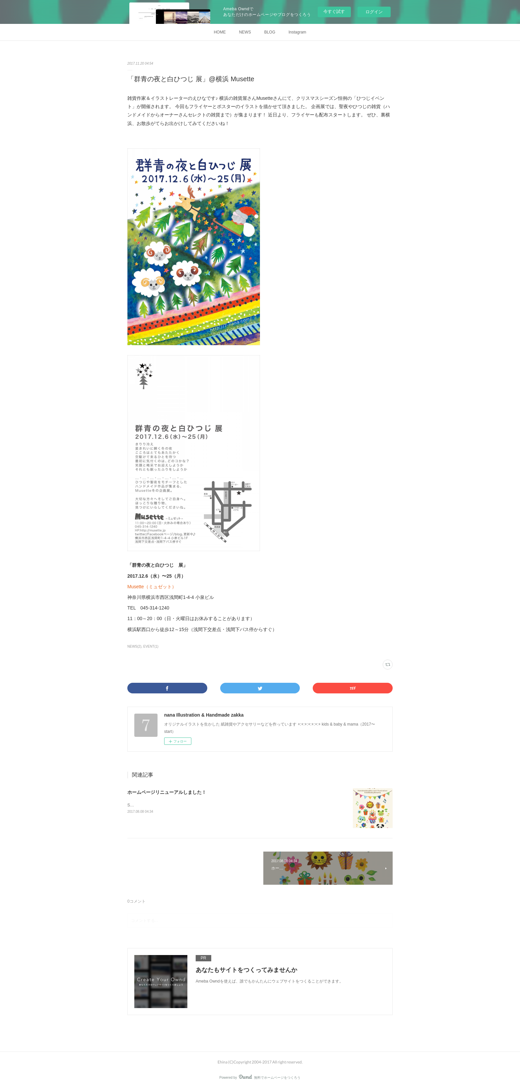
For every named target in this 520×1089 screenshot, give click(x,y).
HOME (220, 32)
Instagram (297, 32)
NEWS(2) (134, 646)
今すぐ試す (334, 11)
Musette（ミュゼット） (151, 586)
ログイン (374, 11)
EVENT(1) (151, 646)
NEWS (245, 32)
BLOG (269, 32)
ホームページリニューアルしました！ (166, 792)
